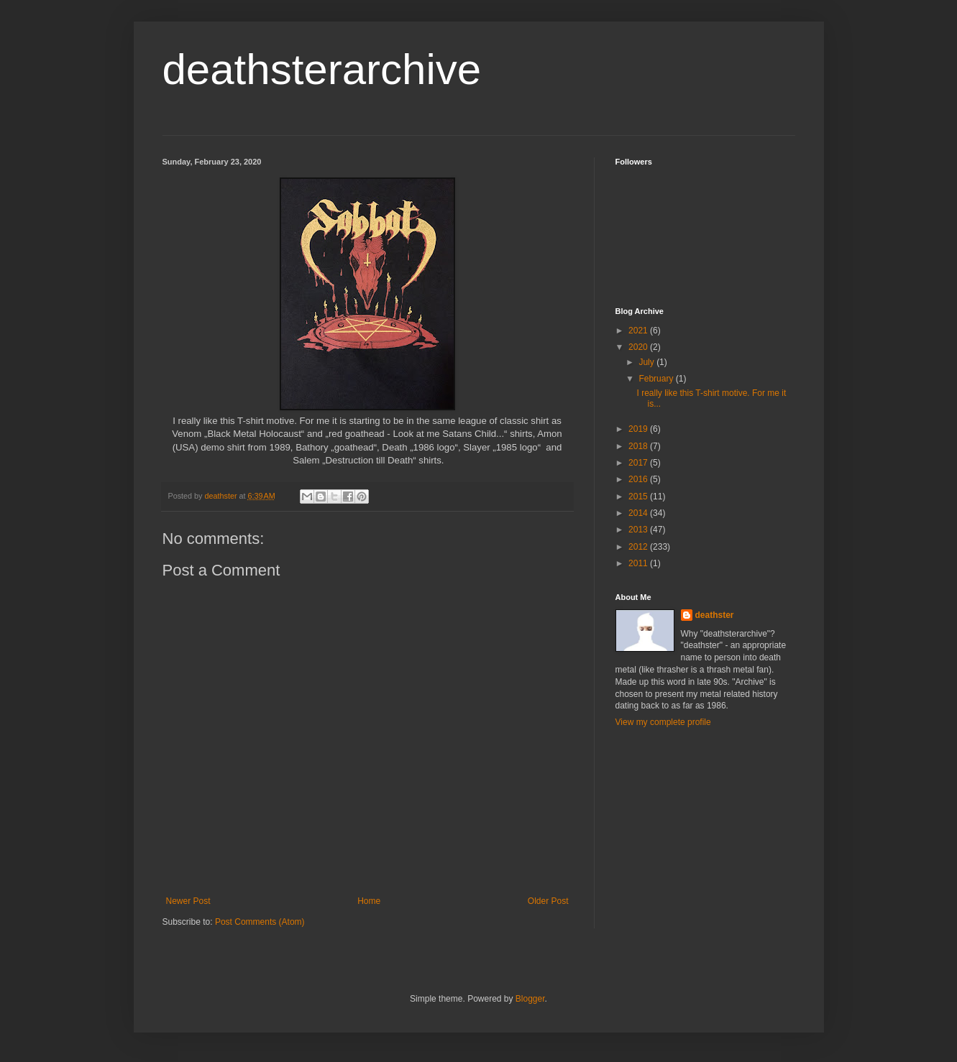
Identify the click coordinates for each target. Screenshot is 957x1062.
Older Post (548, 901)
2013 (639, 530)
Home (368, 901)
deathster (714, 615)
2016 (639, 479)
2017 (639, 463)
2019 (639, 429)
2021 (639, 330)
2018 (639, 446)
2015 (639, 496)
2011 (639, 563)
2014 (639, 513)
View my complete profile (663, 722)
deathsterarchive (322, 69)
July (647, 362)
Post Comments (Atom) (260, 922)
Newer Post (188, 901)
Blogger (530, 999)
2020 (639, 347)
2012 (639, 547)
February (656, 379)
